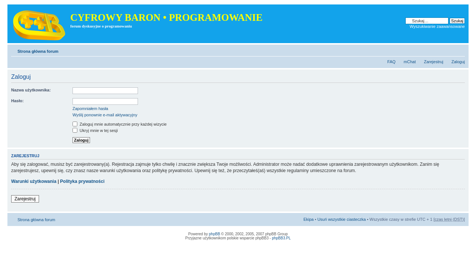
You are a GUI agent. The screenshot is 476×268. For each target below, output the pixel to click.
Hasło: (17, 101)
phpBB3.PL (281, 238)
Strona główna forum (37, 51)
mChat (410, 61)
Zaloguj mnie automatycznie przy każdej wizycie (120, 124)
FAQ (391, 61)
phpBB (214, 234)
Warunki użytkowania (34, 181)
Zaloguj (458, 61)
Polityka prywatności (82, 181)
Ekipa (308, 219)
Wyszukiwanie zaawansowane (437, 26)
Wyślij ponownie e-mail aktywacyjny (105, 115)
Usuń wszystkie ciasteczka (341, 219)
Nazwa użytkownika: (31, 90)
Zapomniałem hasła (90, 108)
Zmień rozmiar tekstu (459, 49)
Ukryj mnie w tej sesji (95, 130)
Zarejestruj (433, 61)
